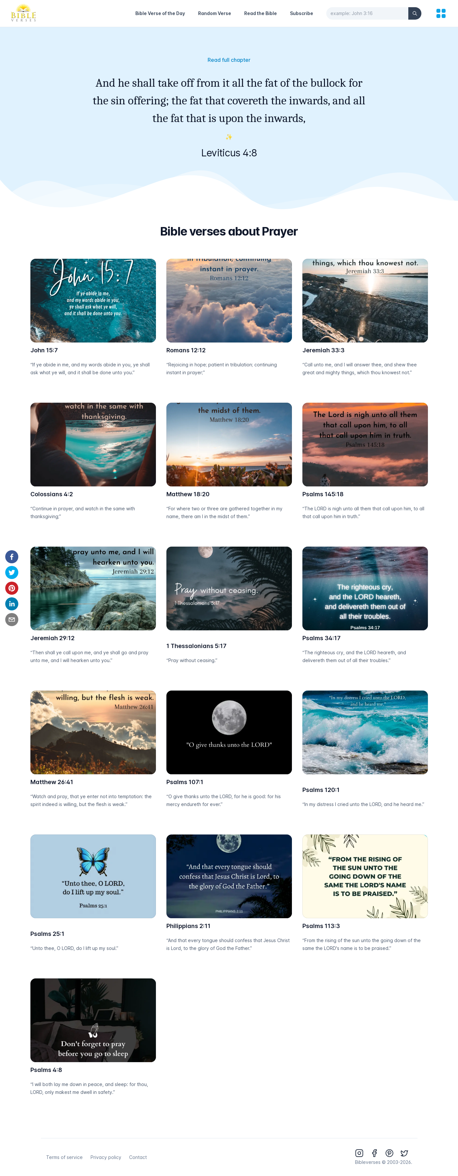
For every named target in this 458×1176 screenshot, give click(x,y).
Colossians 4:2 (51, 494)
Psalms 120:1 (321, 789)
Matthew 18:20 (188, 494)
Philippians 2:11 (188, 925)
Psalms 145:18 (323, 494)
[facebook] (11, 556)
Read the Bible (260, 13)
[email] (11, 619)
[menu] (441, 13)
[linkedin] (11, 603)
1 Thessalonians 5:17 (196, 645)
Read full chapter (229, 60)
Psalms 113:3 (321, 925)
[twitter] (11, 572)
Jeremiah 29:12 (52, 638)
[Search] (414, 13)
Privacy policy (106, 1157)
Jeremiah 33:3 (323, 350)
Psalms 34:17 (321, 638)
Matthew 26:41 (51, 782)
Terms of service (64, 1157)
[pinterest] (11, 588)
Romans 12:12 (186, 350)
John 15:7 (44, 350)
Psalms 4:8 (46, 1069)
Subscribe (301, 13)
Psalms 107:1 (184, 782)
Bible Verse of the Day (160, 13)
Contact (138, 1157)
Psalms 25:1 (47, 933)
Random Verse (214, 13)
